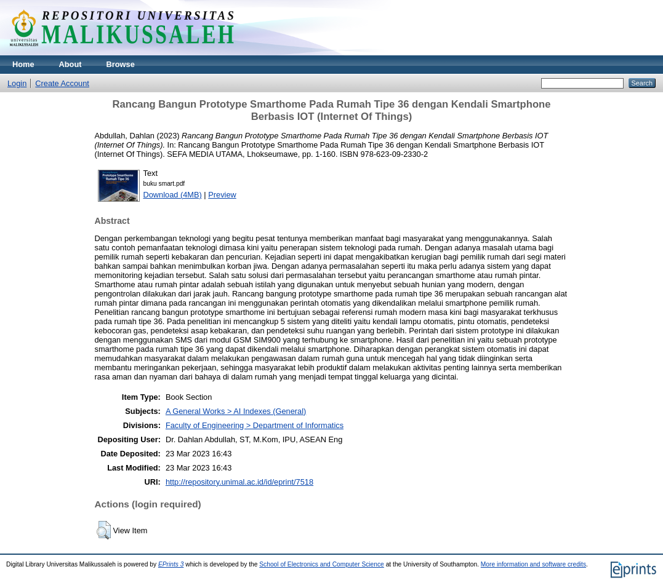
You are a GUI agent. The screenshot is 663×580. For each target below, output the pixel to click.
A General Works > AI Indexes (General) (236, 411)
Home (23, 64)
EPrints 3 (171, 564)
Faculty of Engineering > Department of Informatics (255, 425)
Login (16, 83)
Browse (120, 64)
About (70, 64)
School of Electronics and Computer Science (321, 564)
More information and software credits (533, 564)
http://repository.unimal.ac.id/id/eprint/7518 (239, 482)
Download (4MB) (172, 194)
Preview (222, 194)
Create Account (62, 83)
